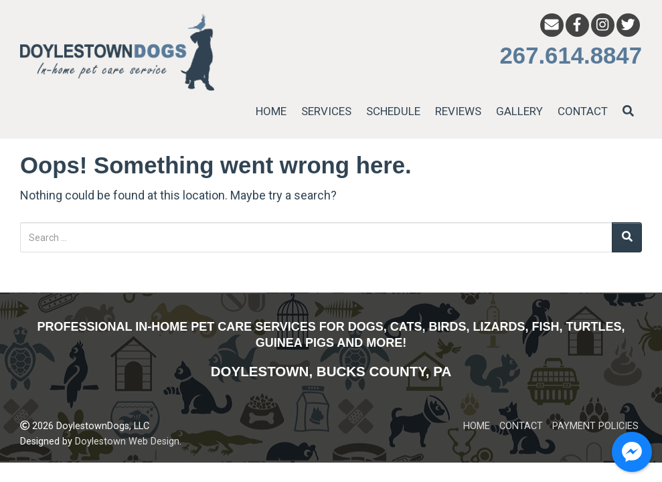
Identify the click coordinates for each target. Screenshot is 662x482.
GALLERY (519, 111)
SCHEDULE (393, 111)
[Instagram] (602, 25)
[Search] (627, 237)
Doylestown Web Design (127, 441)
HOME (271, 111)
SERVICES (326, 111)
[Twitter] (628, 25)
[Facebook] (577, 25)
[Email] (552, 25)
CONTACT (583, 111)
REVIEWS (458, 111)
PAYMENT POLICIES (595, 426)
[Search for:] (316, 237)
